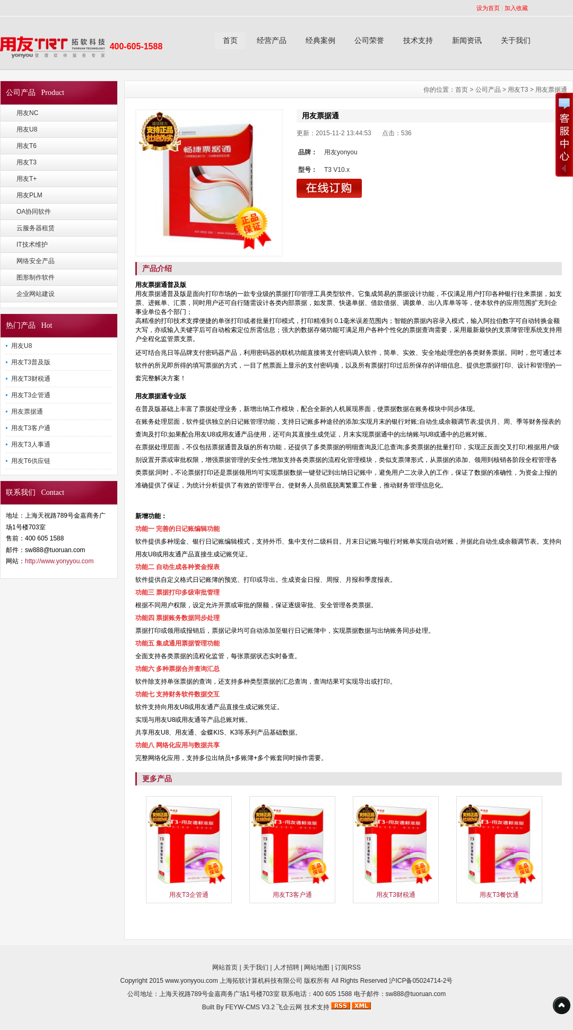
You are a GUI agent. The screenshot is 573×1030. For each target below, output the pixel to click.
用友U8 (26, 129)
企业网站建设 (35, 294)
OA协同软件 (33, 211)
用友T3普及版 (30, 362)
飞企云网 (289, 1007)
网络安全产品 (35, 261)
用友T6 (26, 146)
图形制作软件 (35, 277)
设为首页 (488, 8)
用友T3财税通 (30, 378)
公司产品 (488, 89)
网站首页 (225, 967)
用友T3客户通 (30, 428)
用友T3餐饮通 (499, 894)
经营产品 (271, 40)
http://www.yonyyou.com (59, 561)
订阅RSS (348, 967)
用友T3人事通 (30, 444)
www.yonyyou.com (191, 980)
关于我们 (516, 40)
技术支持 (418, 40)
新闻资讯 (467, 40)
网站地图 (316, 967)
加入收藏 (516, 8)
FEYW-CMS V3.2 (250, 1007)
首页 (230, 40)
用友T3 (26, 162)
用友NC (27, 113)
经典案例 (320, 40)
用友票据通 (27, 411)
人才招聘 (286, 967)
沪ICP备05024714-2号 (421, 980)
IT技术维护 (32, 244)
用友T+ (26, 178)
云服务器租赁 (35, 228)
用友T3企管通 (30, 395)
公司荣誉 (369, 40)
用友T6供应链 (30, 461)
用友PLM (29, 195)
